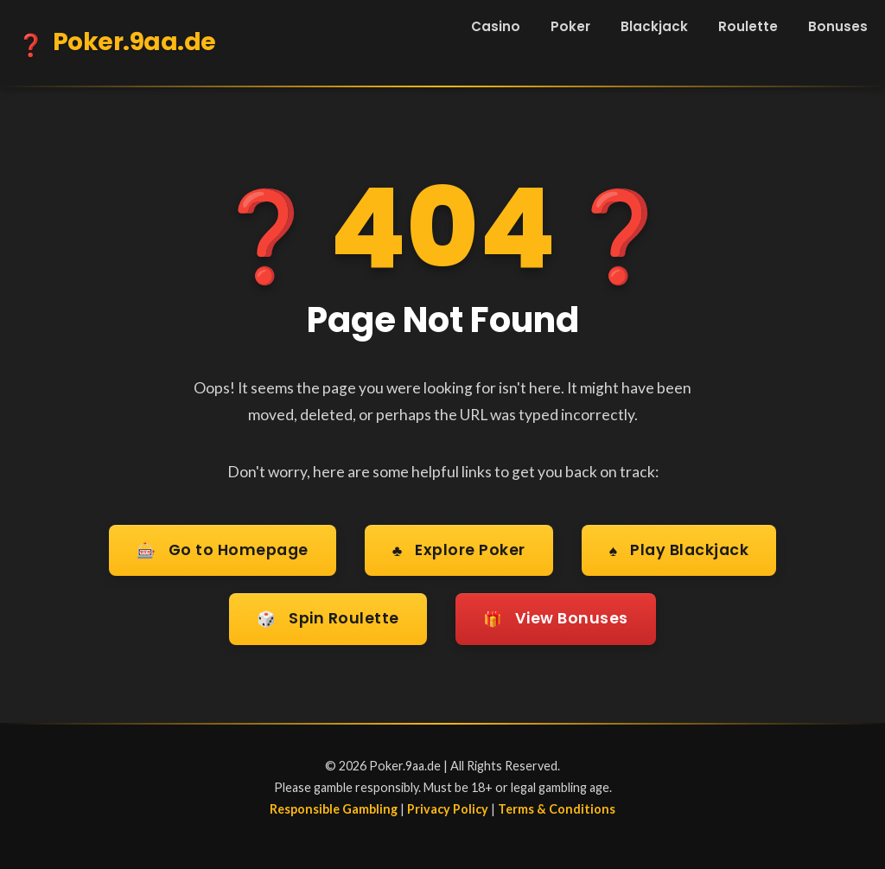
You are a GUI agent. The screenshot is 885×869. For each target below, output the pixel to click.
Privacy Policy (447, 809)
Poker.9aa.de (116, 45)
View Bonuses (555, 619)
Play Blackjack (678, 551)
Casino (495, 26)
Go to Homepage (223, 551)
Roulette (748, 26)
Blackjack (654, 26)
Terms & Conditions (556, 809)
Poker (570, 26)
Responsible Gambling (334, 809)
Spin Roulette (328, 619)
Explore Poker (458, 551)
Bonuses (838, 26)
